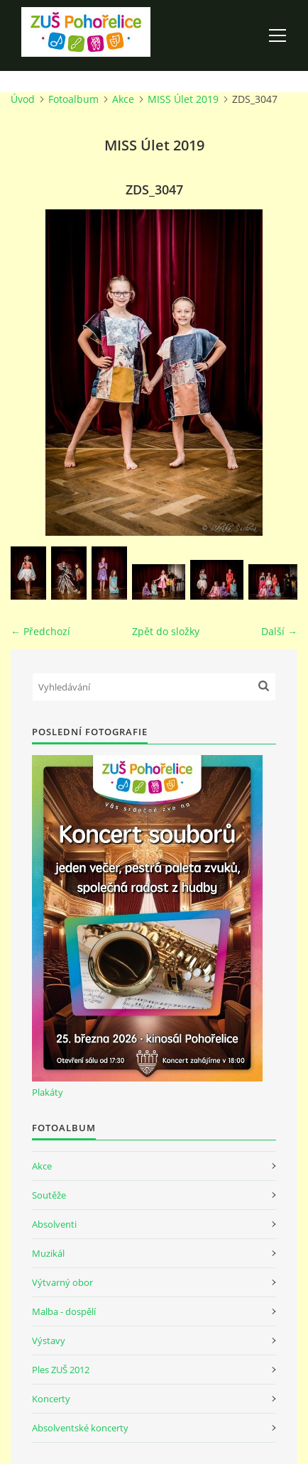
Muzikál (48, 1253)
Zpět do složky (165, 631)
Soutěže (49, 1195)
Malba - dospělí (64, 1311)
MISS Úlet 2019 (183, 99)
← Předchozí (40, 631)
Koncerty (51, 1398)
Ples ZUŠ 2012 (60, 1369)
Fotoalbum (73, 99)
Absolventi (54, 1224)
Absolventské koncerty (80, 1427)
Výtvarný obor (62, 1282)
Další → (279, 631)
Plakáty (47, 1092)
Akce (123, 99)
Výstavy (48, 1340)
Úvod (23, 99)
